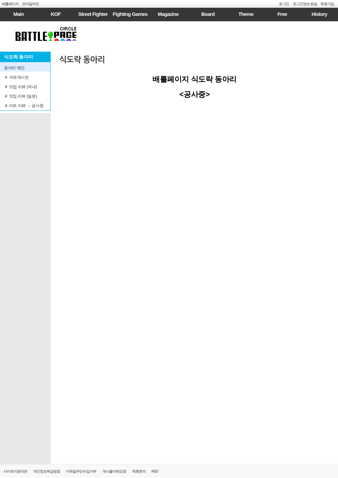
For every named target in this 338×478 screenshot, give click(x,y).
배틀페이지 (10, 4)
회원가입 (327, 4)
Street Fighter (92, 14)
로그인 (284, 4)
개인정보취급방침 (46, 471)
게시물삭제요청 (114, 471)
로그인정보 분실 (305, 4)
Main (18, 14)
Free (282, 14)
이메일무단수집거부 (81, 471)
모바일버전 (30, 4)
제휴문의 (139, 471)
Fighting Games (130, 14)
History (319, 14)
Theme (246, 14)
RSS (154, 471)
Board (208, 14)
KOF (56, 14)
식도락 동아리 (82, 60)
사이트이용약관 (15, 471)
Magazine (168, 14)
